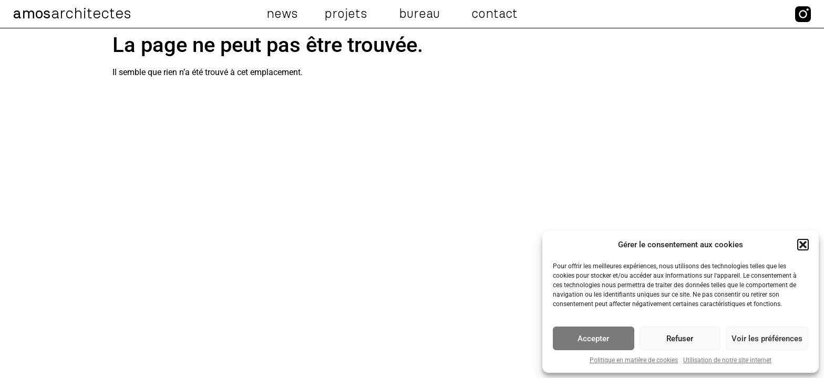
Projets (348, 14)
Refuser (679, 338)
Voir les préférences (767, 338)
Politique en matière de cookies (634, 360)
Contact (494, 14)
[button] (803, 244)
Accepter (593, 338)
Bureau (422, 14)
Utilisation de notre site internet (727, 360)
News (282, 14)
